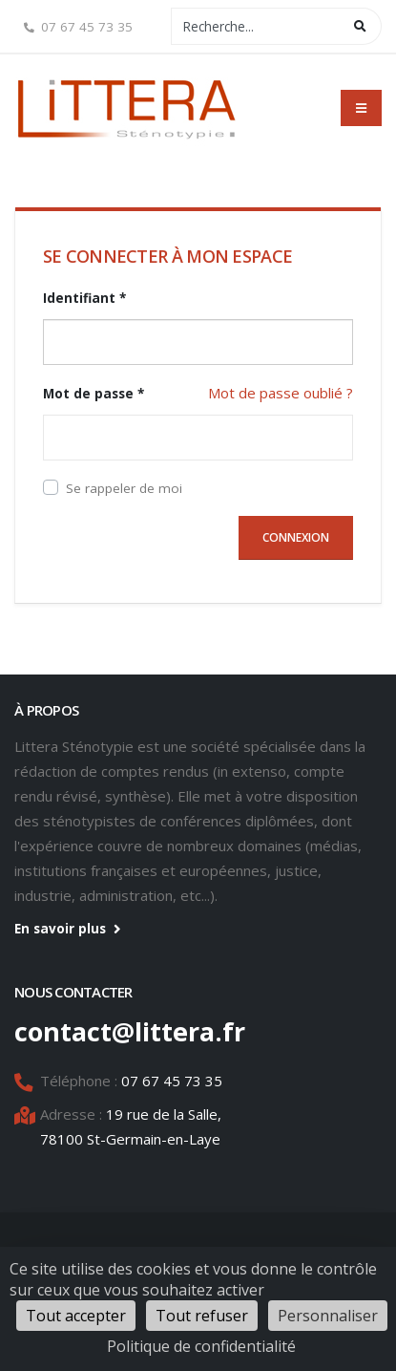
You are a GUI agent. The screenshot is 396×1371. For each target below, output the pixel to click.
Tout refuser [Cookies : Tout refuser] (202, 1315)
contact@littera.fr (129, 1031)
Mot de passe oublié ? (280, 392)
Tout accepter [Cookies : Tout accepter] (76, 1315)
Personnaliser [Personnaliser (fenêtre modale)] (328, 1315)
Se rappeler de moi (124, 488)
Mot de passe (93, 393)
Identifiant (84, 298)
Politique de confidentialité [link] (201, 1346)
